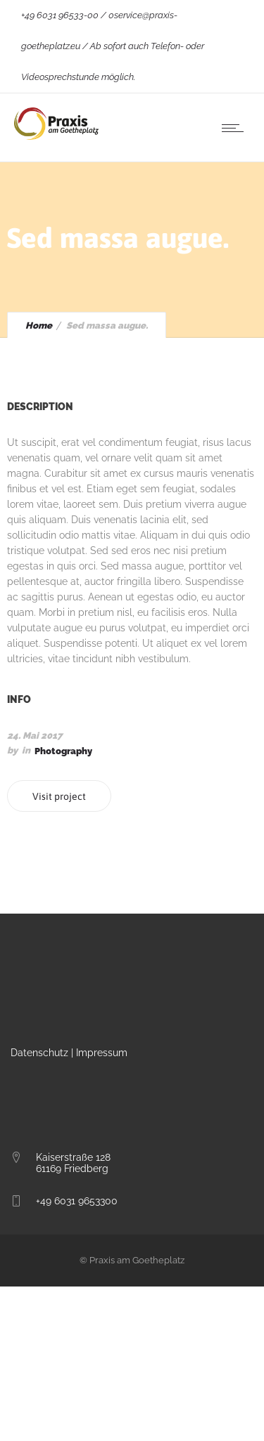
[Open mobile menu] (236, 128)
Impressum (101, 1052)
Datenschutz (39, 1052)
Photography (63, 751)
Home (38, 325)
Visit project (59, 796)
